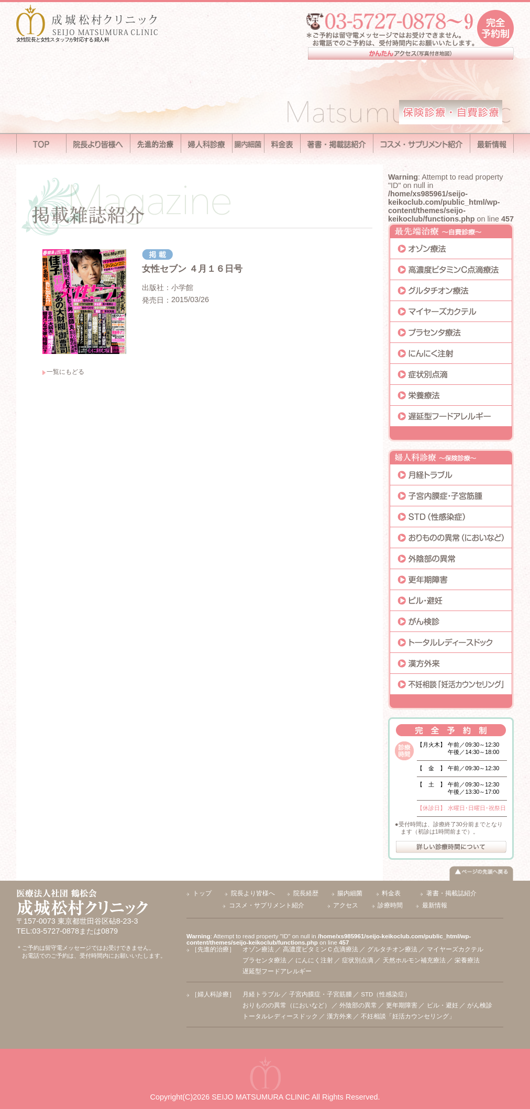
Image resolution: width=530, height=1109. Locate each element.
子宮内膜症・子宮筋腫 (320, 994)
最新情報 (434, 905)
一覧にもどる (65, 372)
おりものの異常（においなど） (286, 1005)
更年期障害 (401, 1005)
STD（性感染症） (386, 994)
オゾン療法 (258, 949)
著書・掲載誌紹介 (451, 893)
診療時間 (390, 905)
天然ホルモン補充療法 (414, 960)
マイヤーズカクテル (455, 949)
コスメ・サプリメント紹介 (266, 905)
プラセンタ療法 (264, 960)
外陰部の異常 (358, 1005)
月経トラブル (261, 994)
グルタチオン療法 (392, 949)
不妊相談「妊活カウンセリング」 (408, 1016)
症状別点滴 (357, 960)
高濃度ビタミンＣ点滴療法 (320, 949)
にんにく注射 (314, 960)
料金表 (391, 893)
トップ (202, 893)
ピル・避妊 (442, 1005)
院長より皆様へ (253, 893)
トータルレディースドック (280, 1016)
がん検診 (479, 1005)
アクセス (345, 905)
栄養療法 (467, 960)
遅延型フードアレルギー (277, 971)
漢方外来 (339, 1016)
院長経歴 (305, 893)
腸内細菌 (349, 893)
